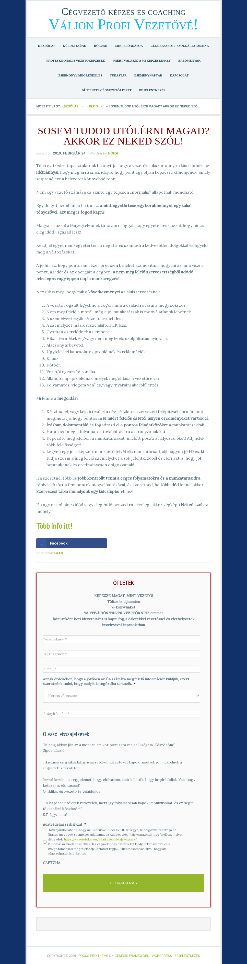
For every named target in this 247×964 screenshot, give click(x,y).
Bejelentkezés (187, 954)
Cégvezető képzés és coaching (124, 11)
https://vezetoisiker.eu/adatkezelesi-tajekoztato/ (100, 839)
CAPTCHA (51, 862)
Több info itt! (54, 526)
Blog (93, 106)
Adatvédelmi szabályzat (64, 824)
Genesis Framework (131, 954)
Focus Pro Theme (93, 954)
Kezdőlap (70, 106)
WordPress (162, 954)
